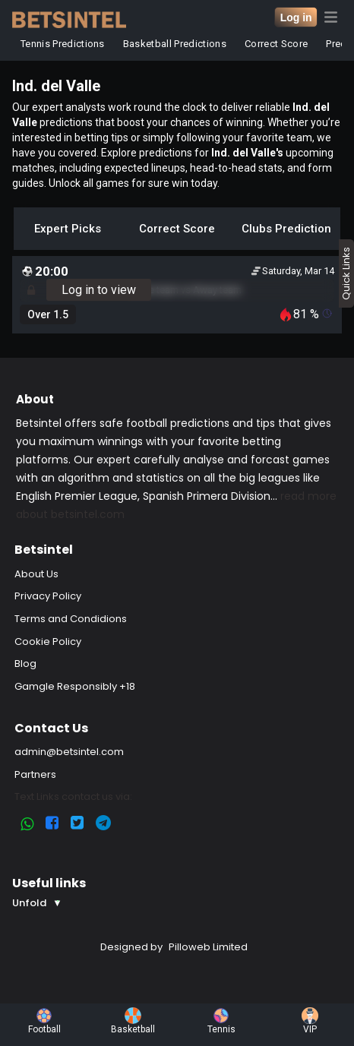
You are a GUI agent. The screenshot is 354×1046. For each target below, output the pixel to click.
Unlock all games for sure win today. (134, 183)
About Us (36, 574)
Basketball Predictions (174, 43)
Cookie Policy (47, 641)
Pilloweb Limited (208, 947)
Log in (296, 17)
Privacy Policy (47, 596)
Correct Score (276, 43)
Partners (35, 774)
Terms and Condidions (70, 618)
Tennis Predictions (63, 43)
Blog (25, 663)
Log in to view (99, 290)
